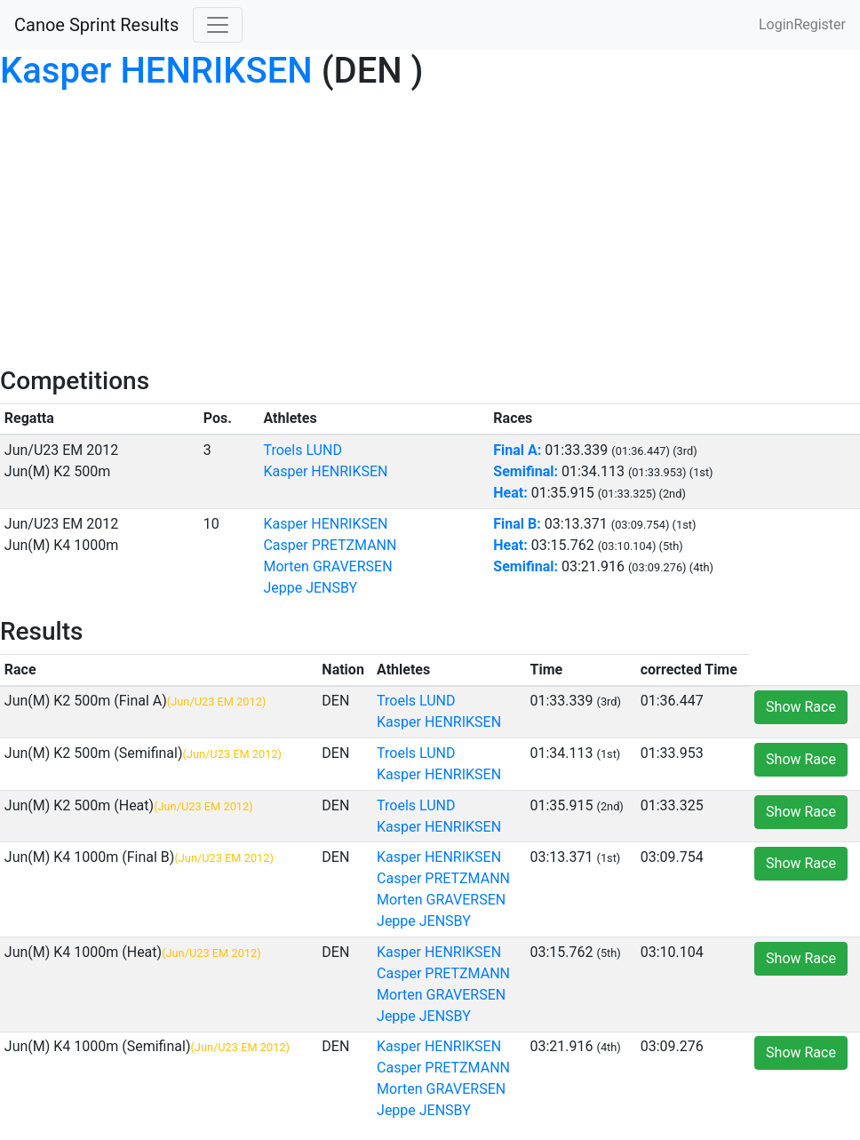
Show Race (801, 706)
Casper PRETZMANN (329, 545)
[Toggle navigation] (218, 25)
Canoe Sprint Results (96, 25)
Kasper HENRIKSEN (156, 71)
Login (776, 24)
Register (819, 24)
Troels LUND (302, 450)
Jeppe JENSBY (310, 587)
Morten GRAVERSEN (327, 566)
